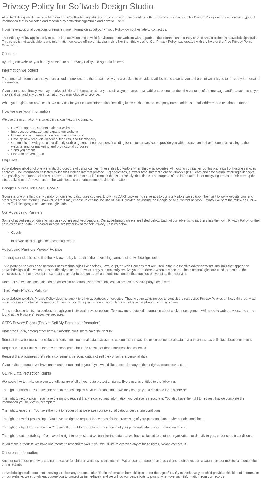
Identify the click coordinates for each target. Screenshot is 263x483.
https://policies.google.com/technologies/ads (35, 204)
